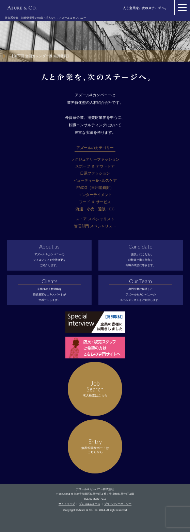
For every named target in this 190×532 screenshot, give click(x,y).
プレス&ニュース (89, 503)
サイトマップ (67, 503)
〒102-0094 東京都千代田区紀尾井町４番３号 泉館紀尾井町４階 (95, 494)
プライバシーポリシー (117, 503)
